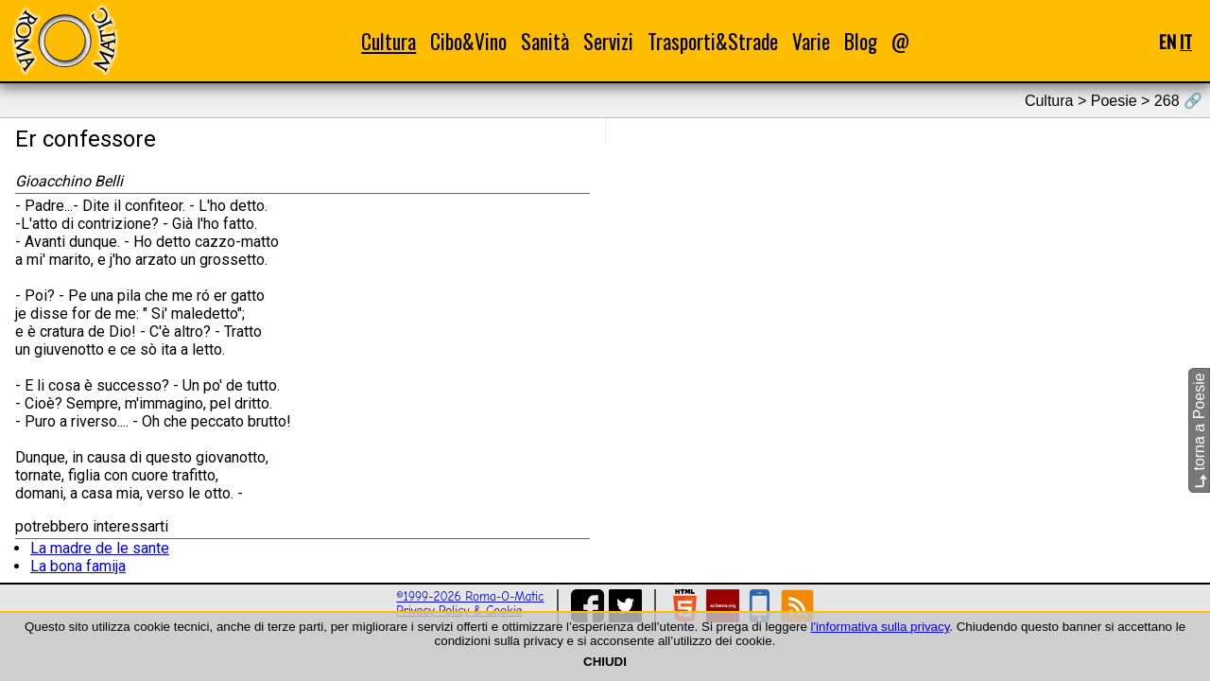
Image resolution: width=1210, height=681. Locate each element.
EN (1167, 41)
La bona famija (78, 566)
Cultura (388, 41)
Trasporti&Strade (713, 41)
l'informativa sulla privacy (880, 627)
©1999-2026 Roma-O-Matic (470, 596)
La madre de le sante (99, 548)
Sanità (545, 41)
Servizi (608, 41)
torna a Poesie (1199, 430)
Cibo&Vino (468, 41)
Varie (811, 41)
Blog (860, 41)
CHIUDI (605, 662)
